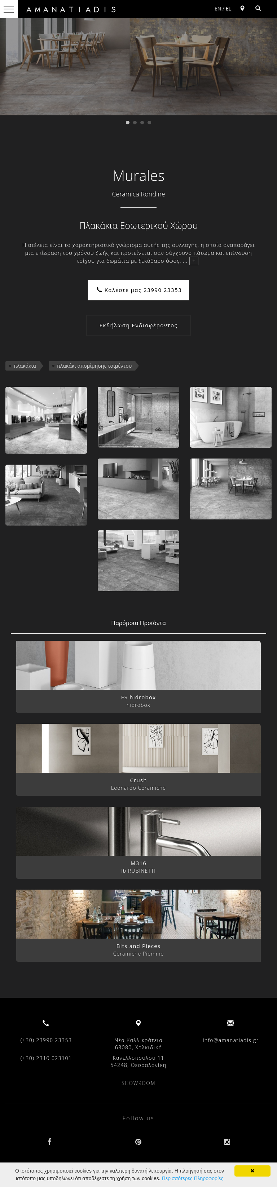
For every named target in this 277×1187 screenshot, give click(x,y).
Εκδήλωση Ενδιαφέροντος (138, 325)
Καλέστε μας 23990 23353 (139, 289)
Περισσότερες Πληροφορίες (192, 1178)
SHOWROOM (138, 1083)
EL (228, 8)
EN (218, 8)
